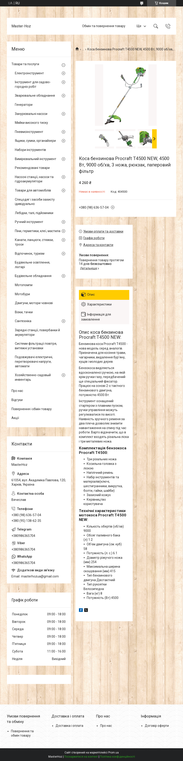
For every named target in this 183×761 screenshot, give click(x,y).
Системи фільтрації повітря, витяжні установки (36, 346)
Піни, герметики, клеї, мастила (37, 231)
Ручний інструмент (29, 222)
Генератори (23, 104)
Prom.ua (113, 752)
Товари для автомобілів (33, 190)
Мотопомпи (23, 285)
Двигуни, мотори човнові (34, 303)
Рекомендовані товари (32, 168)
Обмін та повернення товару (103, 26)
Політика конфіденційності (117, 756)
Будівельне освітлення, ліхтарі (32, 265)
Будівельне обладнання (33, 276)
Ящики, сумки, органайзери (35, 140)
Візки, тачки (24, 312)
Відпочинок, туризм (29, 253)
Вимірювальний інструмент (35, 159)
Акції (15, 418)
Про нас (17, 391)
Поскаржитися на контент (81, 756)
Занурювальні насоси (31, 114)
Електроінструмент (29, 73)
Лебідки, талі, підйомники (34, 213)
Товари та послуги (25, 64)
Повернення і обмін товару (31, 409)
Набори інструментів (30, 150)
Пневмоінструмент (29, 132)
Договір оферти (157, 725)
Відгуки (17, 400)
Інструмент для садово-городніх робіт (33, 84)
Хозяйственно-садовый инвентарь (33, 377)
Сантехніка (23, 321)
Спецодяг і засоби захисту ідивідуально (35, 202)
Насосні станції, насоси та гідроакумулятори (34, 179)
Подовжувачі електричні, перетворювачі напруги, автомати (34, 361)
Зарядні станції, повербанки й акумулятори (37, 332)
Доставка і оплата (69, 725)
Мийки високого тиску (31, 122)
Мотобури (22, 294)
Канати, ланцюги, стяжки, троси (34, 242)
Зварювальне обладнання (35, 95)
